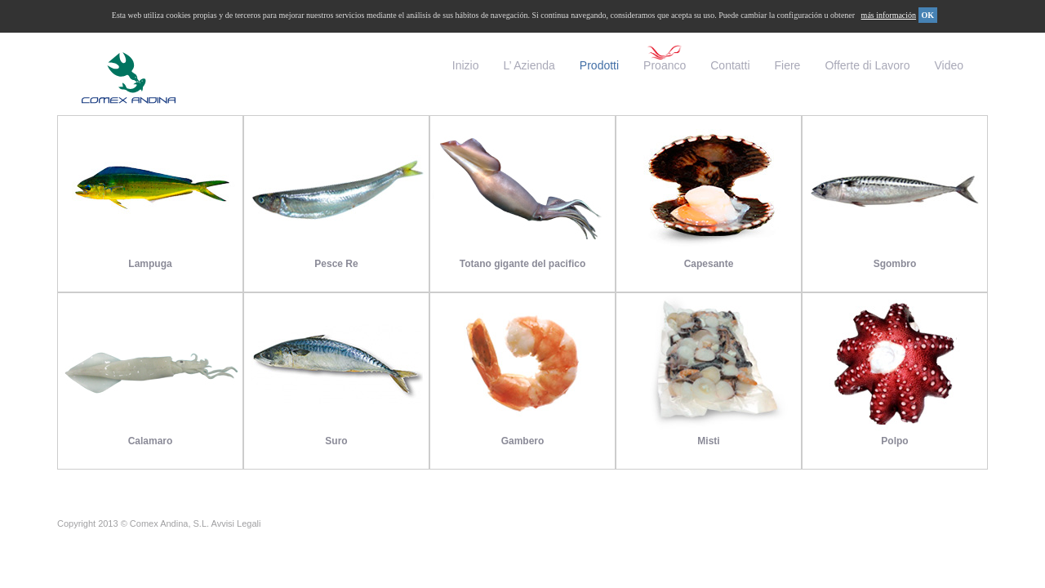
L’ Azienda (529, 65)
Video (948, 65)
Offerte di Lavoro (867, 65)
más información (888, 15)
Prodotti (599, 65)
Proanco (664, 65)
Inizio (465, 65)
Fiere (788, 65)
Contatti (729, 65)
